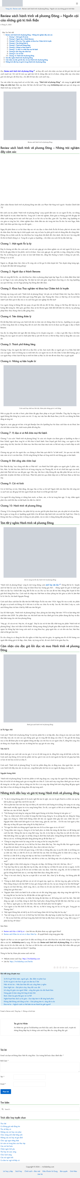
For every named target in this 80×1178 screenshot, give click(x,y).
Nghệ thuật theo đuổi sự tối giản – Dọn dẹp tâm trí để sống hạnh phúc (29, 998)
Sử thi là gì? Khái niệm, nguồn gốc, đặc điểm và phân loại (25, 979)
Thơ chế (3, 1123)
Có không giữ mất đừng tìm (10, 1126)
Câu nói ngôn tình (7, 1157)
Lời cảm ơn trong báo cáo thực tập (13, 1143)
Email (3, 1084)
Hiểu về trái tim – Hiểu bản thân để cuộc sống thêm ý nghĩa (25, 984)
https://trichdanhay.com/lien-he (21, 961)
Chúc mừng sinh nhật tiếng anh (11, 1135)
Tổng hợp (18, 1011)
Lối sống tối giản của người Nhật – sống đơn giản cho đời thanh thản (28, 990)
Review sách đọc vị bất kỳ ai (14, 931)
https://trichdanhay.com (31, 958)
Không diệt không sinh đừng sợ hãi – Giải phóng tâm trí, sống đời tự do (29, 1001)
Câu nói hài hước (7, 1146)
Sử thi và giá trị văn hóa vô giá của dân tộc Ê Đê (21, 981)
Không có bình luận (29, 1011)
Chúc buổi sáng (6, 1154)
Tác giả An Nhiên (21, 1023)
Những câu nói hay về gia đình (12, 1137)
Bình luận (5, 1061)
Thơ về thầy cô (6, 1129)
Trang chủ (9, 8)
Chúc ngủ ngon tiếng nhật (10, 1140)
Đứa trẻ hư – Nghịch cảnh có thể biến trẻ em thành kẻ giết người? (27, 1004)
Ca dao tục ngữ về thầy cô (10, 1160)
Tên (2, 1076)
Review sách (17, 8)
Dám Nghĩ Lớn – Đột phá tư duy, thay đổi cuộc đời (22, 987)
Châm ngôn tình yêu (8, 1149)
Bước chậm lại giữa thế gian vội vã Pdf (17, 996)
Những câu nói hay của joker (11, 1132)
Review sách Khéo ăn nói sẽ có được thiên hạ (20, 934)
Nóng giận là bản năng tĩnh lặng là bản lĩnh (20, 993)
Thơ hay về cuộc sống (8, 1152)
